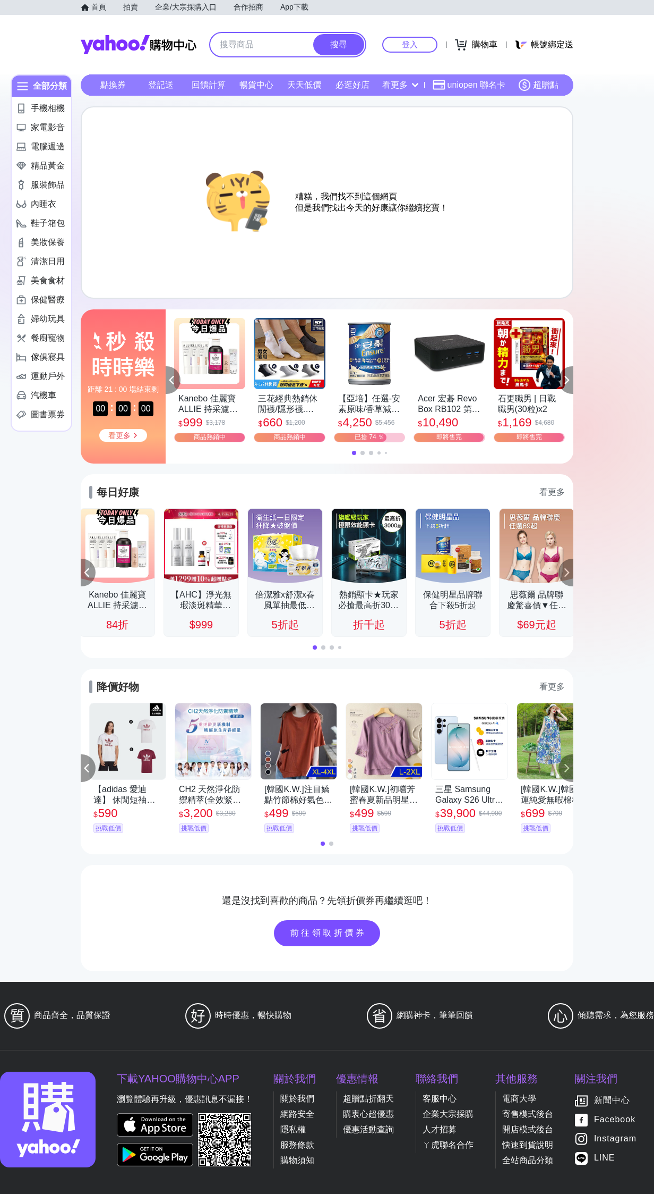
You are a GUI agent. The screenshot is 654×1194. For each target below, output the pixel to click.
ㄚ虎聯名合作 (448, 1144)
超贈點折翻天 (368, 1098)
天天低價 (304, 84)
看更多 (400, 84)
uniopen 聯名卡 (469, 85)
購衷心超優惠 (368, 1114)
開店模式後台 (527, 1129)
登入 (410, 44)
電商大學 (519, 1098)
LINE (604, 1158)
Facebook (614, 1119)
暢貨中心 (256, 84)
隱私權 (293, 1129)
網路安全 (297, 1114)
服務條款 (297, 1144)
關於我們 (297, 1098)
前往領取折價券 (328, 932)
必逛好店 (352, 84)
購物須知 (297, 1160)
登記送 (161, 84)
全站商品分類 (527, 1160)
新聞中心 (612, 1100)
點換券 (113, 84)
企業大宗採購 (448, 1114)
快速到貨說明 (527, 1144)
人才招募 (440, 1129)
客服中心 (440, 1098)
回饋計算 (209, 84)
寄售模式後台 (527, 1114)
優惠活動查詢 (368, 1129)
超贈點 (538, 85)
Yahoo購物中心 (138, 44)
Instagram (615, 1138)
